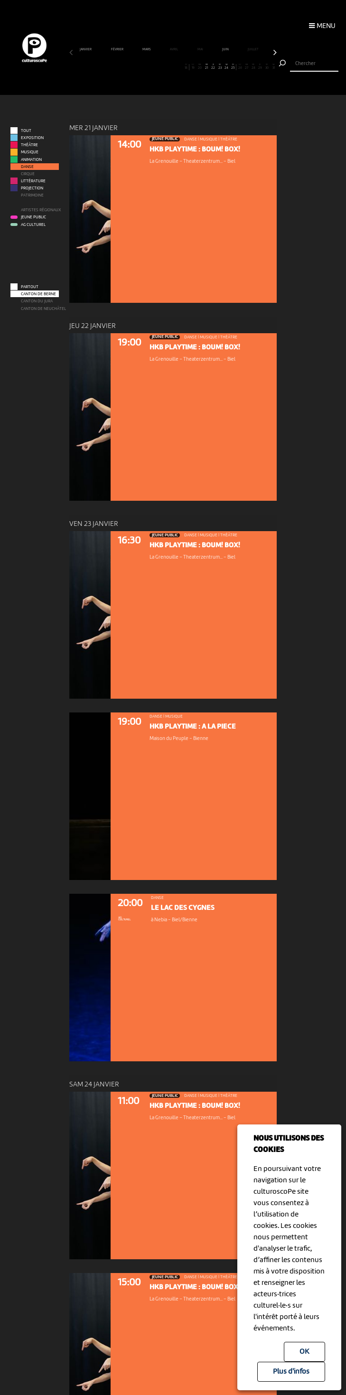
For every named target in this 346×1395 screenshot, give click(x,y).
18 (186, 67)
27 (246, 67)
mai (200, 49)
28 (253, 67)
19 (193, 67)
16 (173, 67)
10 (133, 67)
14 (160, 67)
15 (166, 67)
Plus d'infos (291, 1372)
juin (225, 49)
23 (220, 67)
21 (206, 67)
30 (266, 67)
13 (153, 67)
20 (199, 67)
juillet (253, 49)
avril (174, 49)
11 (139, 67)
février (117, 49)
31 (274, 67)
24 (227, 67)
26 (240, 67)
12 (146, 67)
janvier (86, 49)
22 (213, 67)
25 (233, 67)
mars (146, 49)
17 (180, 67)
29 (260, 67)
